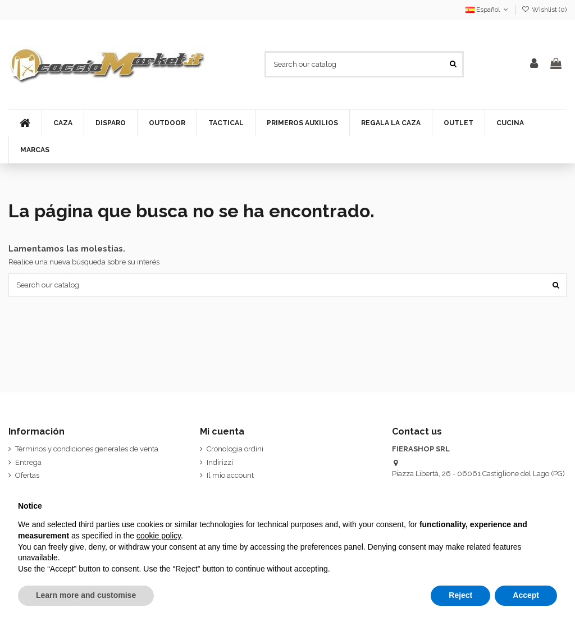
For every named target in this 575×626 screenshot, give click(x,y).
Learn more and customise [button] (86, 595)
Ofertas (27, 475)
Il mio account (230, 475)
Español (488, 9)
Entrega (28, 462)
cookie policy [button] (158, 535)
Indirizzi (220, 462)
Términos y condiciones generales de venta (86, 449)
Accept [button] (526, 595)
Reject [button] (460, 595)
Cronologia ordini (235, 449)
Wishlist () (544, 9)
